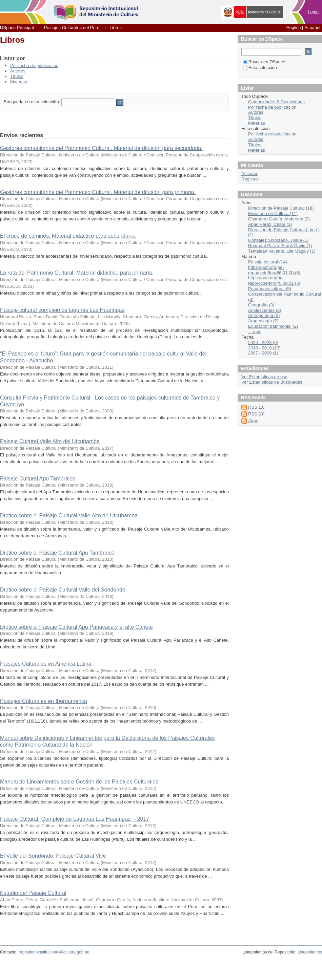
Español (312, 27)
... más (254, 331)
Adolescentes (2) (264, 310)
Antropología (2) (264, 315)
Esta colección (260, 67)
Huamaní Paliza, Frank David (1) (280, 245)
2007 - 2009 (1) (263, 353)
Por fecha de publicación (34, 65)
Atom (253, 420)
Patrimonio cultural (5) (269, 288)
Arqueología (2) (263, 320)
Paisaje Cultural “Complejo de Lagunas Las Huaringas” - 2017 (74, 819)
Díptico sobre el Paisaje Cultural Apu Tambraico (57, 553)
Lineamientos (310, 952)
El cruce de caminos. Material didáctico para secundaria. (68, 236)
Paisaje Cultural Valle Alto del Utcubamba (50, 441)
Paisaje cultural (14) (267, 261)
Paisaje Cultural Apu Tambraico (37, 478)
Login (313, 11)
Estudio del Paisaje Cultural (33, 893)
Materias (18, 81)
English (293, 27)
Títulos (16, 76)
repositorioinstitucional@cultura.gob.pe (54, 952)
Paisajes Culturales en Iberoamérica (43, 701)
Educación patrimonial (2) (273, 326)
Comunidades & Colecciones (276, 101)
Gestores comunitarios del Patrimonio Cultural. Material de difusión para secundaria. (101, 148)
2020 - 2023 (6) (263, 342)
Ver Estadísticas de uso (264, 376)
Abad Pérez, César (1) (270, 224)
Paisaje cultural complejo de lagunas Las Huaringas (62, 310)
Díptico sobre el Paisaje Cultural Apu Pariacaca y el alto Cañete (76, 627)
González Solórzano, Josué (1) (278, 240)
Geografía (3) (261, 304)
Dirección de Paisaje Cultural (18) (281, 208)
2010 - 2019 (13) (264, 347)
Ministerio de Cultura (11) (273, 213)
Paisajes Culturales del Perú (71, 27)
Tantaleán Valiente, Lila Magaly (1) (282, 251)
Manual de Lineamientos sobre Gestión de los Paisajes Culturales (79, 782)
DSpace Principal (17, 27)
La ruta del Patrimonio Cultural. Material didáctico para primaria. (77, 273)
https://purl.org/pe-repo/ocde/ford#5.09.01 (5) (274, 280)
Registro (249, 178)
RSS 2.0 (256, 413)
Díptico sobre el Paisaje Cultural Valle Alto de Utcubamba (69, 515)
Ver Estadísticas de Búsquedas (271, 382)
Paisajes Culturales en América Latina (45, 664)
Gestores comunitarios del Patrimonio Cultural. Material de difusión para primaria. (98, 192)
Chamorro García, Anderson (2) (279, 218)
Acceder (249, 173)
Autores (17, 70)
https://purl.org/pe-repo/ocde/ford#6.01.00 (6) (274, 270)
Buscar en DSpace (264, 61)
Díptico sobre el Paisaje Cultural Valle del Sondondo (62, 590)
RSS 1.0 (256, 407)
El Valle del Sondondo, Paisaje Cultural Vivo (53, 856)
